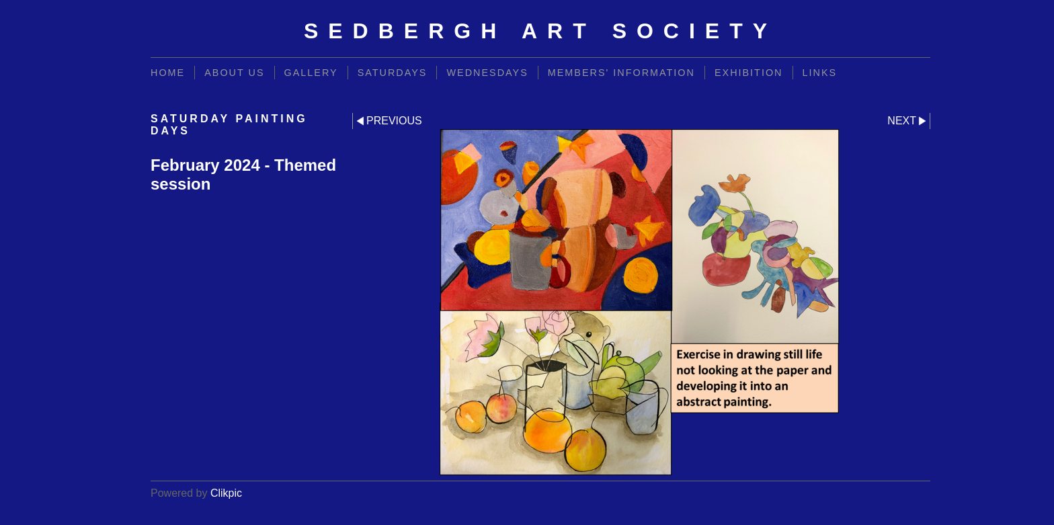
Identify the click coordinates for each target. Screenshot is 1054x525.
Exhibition (749, 72)
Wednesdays (487, 72)
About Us (234, 72)
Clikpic (226, 493)
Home (168, 72)
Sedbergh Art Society (540, 31)
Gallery (311, 72)
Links (820, 72)
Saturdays (393, 72)
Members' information (621, 72)
